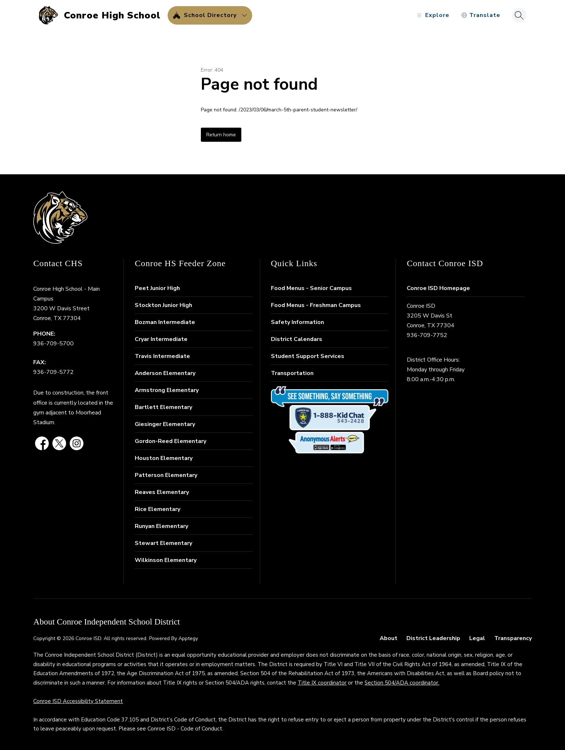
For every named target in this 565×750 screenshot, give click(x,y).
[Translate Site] (480, 15)
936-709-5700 (53, 344)
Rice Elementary (157, 509)
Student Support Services (307, 356)
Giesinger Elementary (165, 424)
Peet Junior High (157, 288)
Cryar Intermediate (161, 339)
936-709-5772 (53, 372)
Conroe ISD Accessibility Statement (78, 701)
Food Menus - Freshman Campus (316, 305)
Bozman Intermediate (165, 322)
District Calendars (296, 339)
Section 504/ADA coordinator (401, 682)
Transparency (513, 638)
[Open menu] (432, 15)
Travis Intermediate (162, 356)
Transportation (292, 373)
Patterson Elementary (166, 475)
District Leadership (433, 638)
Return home (221, 134)
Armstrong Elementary (167, 390)
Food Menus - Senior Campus (311, 288)
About (388, 638)
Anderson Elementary (165, 373)
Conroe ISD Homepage (438, 288)
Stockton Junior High (163, 305)
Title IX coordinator (322, 682)
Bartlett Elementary (163, 407)
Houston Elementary (164, 458)
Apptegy (188, 638)
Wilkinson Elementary (166, 560)
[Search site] (519, 15)
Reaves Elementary (162, 492)
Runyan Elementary (161, 526)
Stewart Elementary (163, 543)
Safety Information (297, 322)
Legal (477, 638)
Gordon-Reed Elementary (170, 441)
